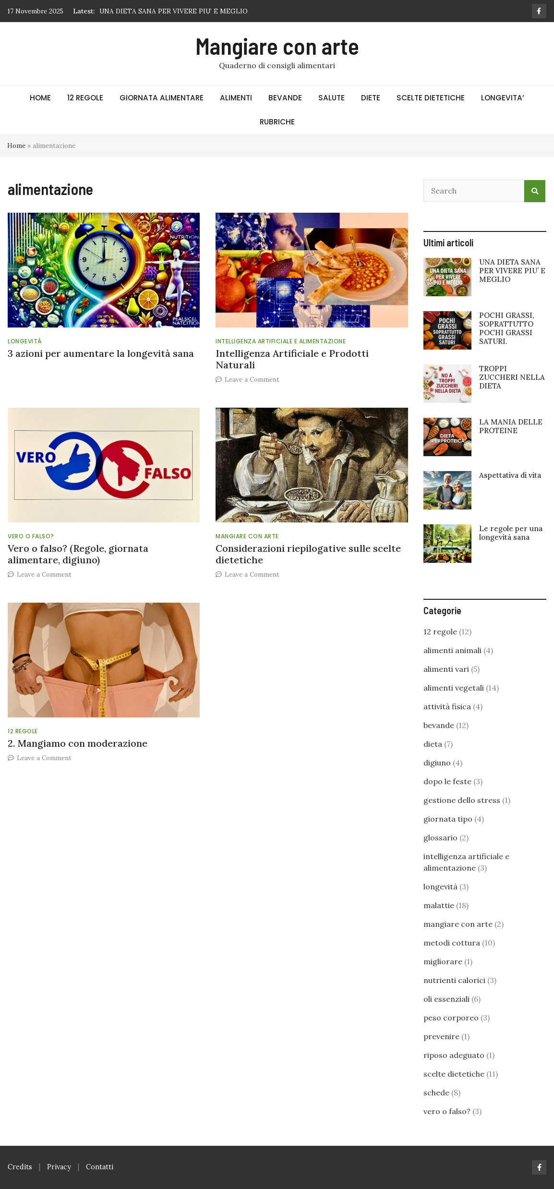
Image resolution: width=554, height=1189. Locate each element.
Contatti (99, 1167)
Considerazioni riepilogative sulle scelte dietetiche (308, 554)
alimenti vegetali (453, 687)
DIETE (370, 98)
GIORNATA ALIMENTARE (162, 98)
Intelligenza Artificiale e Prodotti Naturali (292, 359)
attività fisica (447, 706)
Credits (20, 1167)
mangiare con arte (247, 536)
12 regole (23, 731)
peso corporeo (451, 1017)
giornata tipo (447, 819)
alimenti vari (446, 669)
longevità (25, 341)
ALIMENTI (236, 98)
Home (16, 145)
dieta (432, 744)
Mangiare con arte (277, 46)
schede (436, 1092)
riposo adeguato (453, 1055)
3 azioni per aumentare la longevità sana (101, 353)
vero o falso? (31, 536)
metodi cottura (451, 942)
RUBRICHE (277, 122)
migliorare (442, 961)
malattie (438, 905)
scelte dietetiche (453, 1074)
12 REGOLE (85, 98)
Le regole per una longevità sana (510, 533)
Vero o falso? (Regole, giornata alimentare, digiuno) (78, 554)
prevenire (441, 1036)
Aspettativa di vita (510, 475)
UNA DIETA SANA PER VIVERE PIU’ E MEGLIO (173, 11)
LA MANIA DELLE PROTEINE (510, 426)
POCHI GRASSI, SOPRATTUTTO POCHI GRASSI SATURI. (506, 328)
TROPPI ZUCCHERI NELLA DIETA (512, 377)
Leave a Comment (252, 379)
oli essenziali (446, 999)
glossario (440, 837)
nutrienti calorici (454, 980)
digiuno (437, 762)
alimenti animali (452, 650)
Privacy (59, 1167)
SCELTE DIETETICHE (431, 98)
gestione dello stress (461, 800)
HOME (40, 98)
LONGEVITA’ (502, 98)
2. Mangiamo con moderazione (77, 743)
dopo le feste (447, 781)
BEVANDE (285, 98)
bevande (438, 725)
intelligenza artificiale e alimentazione (281, 341)
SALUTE (331, 98)
